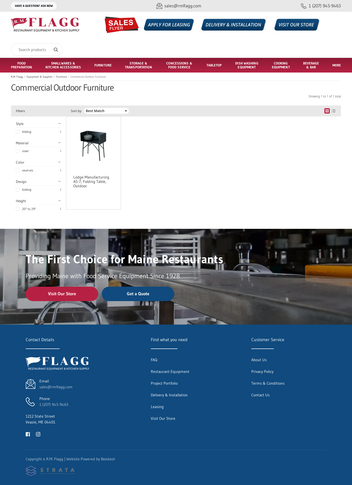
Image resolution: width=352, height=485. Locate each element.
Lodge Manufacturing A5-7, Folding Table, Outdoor (91, 181)
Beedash (108, 458)
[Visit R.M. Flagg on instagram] (38, 433)
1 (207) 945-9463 (53, 404)
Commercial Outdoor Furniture (88, 76)
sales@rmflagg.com (56, 386)
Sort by (76, 111)
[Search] (37, 49)
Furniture (61, 76)
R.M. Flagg (17, 76)
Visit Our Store (62, 293)
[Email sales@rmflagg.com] (178, 6)
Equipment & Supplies (39, 76)
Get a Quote (138, 293)
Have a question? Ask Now (34, 6)
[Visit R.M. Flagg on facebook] (28, 433)
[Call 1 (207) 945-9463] (321, 6)
